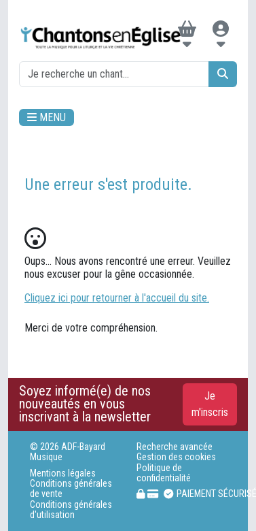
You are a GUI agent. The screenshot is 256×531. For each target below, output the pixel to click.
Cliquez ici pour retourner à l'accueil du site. (116, 297)
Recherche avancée (174, 447)
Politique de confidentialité (163, 473)
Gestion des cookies (176, 457)
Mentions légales (63, 473)
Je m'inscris (209, 404)
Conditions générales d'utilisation (71, 510)
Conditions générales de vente (71, 489)
